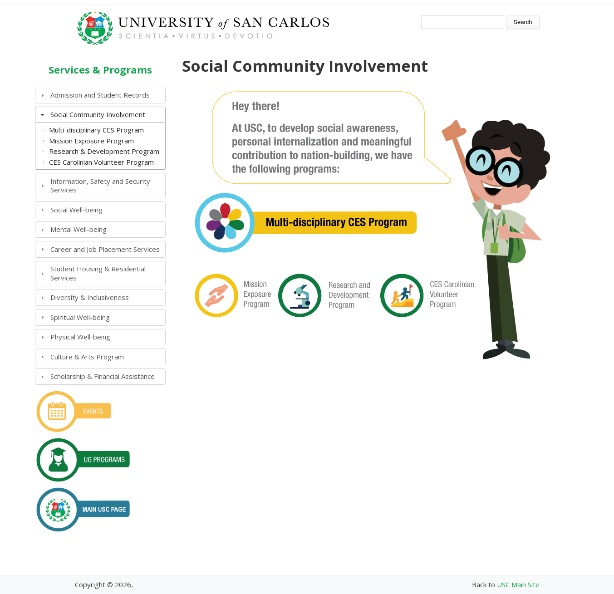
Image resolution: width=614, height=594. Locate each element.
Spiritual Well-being (80, 317)
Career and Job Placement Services (105, 249)
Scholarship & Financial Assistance (102, 376)
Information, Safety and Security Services (100, 186)
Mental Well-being (78, 229)
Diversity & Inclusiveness (89, 297)
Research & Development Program (104, 151)
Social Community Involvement (97, 114)
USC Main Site (518, 584)
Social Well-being (76, 209)
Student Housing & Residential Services (98, 273)
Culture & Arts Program (87, 356)
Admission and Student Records (100, 94)
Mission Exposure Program (91, 140)
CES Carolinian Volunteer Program (101, 162)
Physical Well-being (80, 336)
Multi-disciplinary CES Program (96, 129)
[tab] (100, 95)
